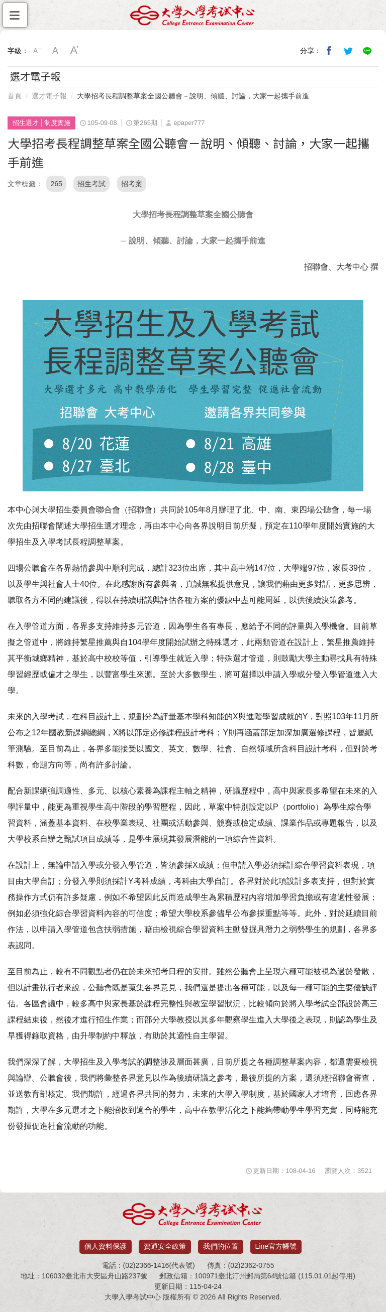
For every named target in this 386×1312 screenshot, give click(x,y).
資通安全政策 (165, 1246)
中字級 (56, 51)
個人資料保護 (105, 1246)
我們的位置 (220, 1246)
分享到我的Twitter (348, 51)
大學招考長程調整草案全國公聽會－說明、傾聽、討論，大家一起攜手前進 (193, 96)
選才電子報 (49, 96)
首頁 (15, 96)
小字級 (37, 51)
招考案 (131, 184)
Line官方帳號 (276, 1246)
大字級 (75, 51)
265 (56, 184)
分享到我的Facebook (329, 51)
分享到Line (367, 51)
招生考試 (91, 184)
